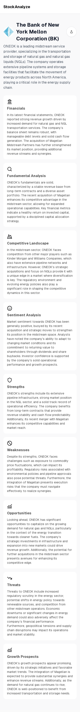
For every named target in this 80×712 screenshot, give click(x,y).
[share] (71, 32)
